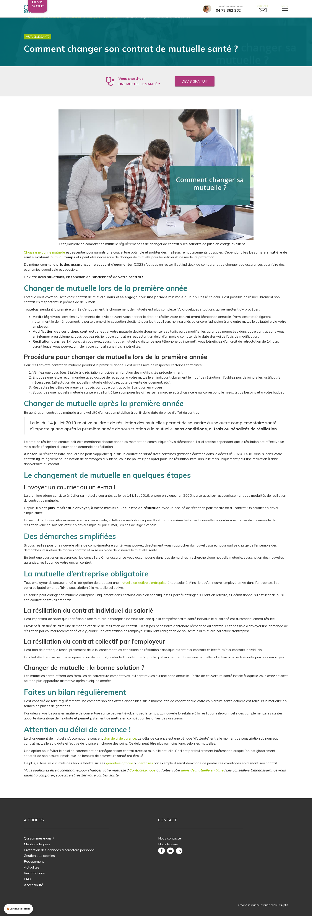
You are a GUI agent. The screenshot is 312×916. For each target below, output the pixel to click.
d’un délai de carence (120, 743)
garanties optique (119, 768)
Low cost (112, 22)
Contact (262, 6)
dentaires (145, 768)
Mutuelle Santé (37, 42)
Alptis (284, 905)
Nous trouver (168, 844)
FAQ (27, 879)
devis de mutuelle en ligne (202, 775)
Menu (284, 6)
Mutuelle (55, 22)
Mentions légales (37, 844)
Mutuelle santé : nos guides (84, 22)
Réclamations (34, 873)
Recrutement (34, 861)
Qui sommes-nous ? (39, 838)
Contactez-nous (142, 775)
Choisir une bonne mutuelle (44, 257)
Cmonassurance (35, 22)
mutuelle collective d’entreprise (143, 588)
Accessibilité (33, 885)
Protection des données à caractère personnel (59, 850)
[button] (18, 909)
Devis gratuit (195, 86)
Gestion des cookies (39, 856)
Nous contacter (170, 838)
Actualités (31, 867)
